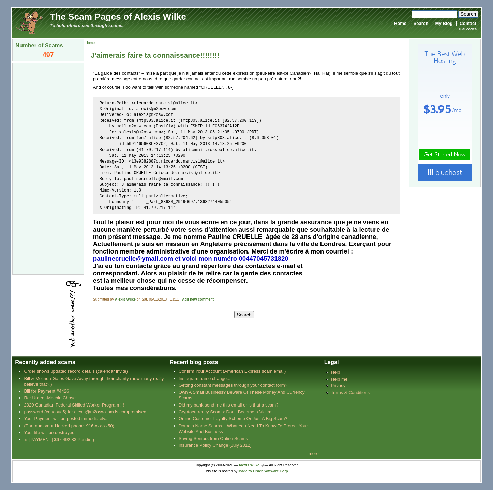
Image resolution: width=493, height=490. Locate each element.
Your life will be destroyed (49, 432)
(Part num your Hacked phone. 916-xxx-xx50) (69, 425)
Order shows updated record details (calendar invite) (76, 371)
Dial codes (468, 29)
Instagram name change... (204, 378)
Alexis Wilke (125, 299)
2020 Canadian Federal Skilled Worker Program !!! (74, 405)
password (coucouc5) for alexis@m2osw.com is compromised (85, 411)
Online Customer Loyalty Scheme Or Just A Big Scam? (233, 418)
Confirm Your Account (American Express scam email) (232, 371)
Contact (468, 23)
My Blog (444, 23)
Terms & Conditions (350, 392)
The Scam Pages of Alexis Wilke (118, 17)
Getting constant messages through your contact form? (233, 385)
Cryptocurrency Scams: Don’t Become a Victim (225, 411)
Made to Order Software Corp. (263, 471)
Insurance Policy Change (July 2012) (215, 445)
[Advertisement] (48, 168)
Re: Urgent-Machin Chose (50, 397)
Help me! (339, 379)
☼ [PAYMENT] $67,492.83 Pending (59, 439)
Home (400, 23)
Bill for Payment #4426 (46, 391)
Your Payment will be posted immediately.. (65, 418)
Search (420, 23)
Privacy (338, 385)
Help (335, 372)
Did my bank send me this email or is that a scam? (229, 405)
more (314, 453)
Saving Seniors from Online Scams (213, 438)
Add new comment (198, 299)
